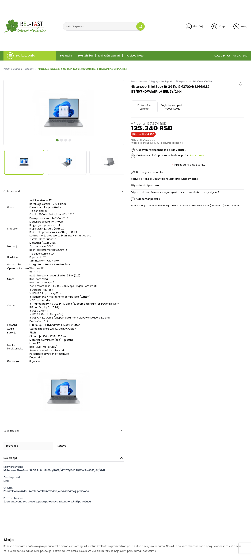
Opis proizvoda (63, 191)
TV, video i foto (134, 55)
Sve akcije (66, 55)
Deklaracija (63, 458)
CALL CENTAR (231, 55)
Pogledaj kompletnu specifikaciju (173, 106)
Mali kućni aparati (109, 55)
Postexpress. (197, 155)
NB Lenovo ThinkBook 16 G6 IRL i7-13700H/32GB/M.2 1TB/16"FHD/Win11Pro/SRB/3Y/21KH (82, 69)
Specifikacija (63, 431)
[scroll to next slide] (57, 140)
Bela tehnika (85, 55)
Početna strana (11, 69)
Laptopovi (29, 69)
